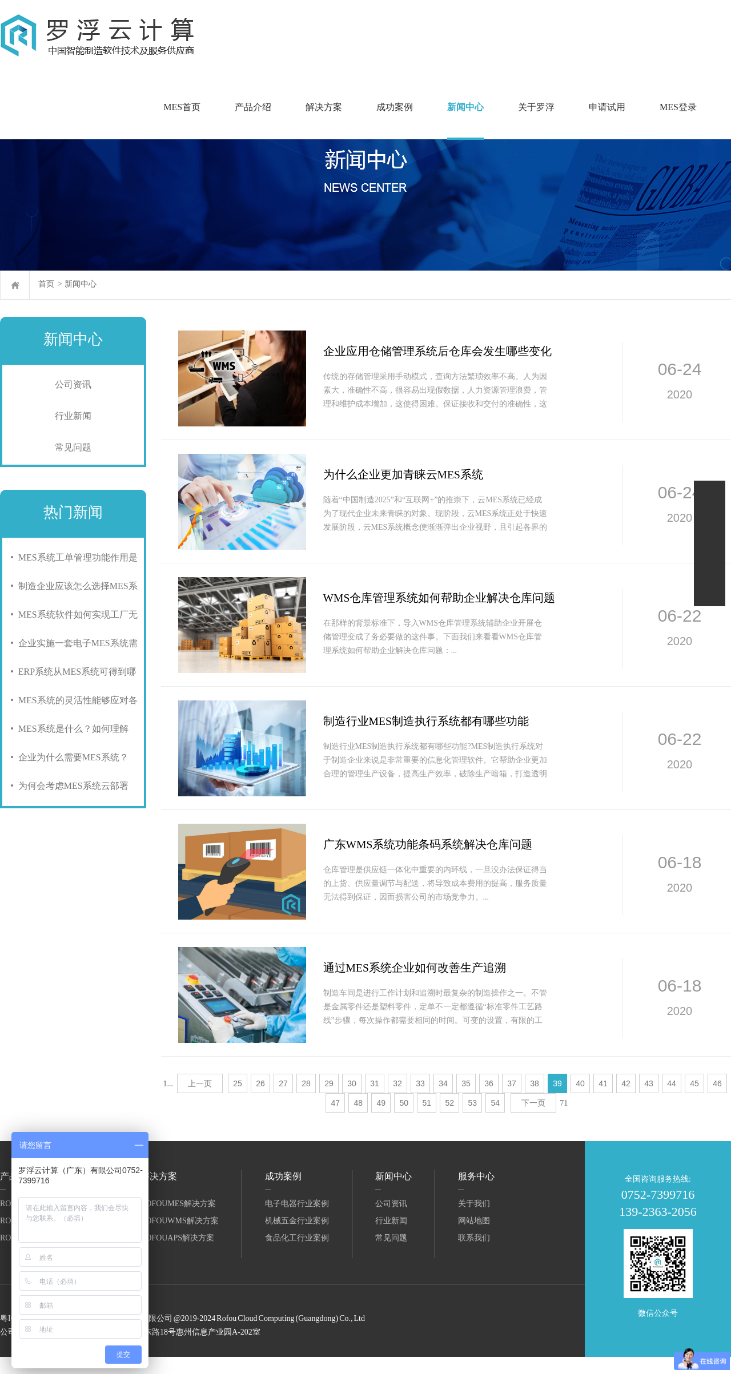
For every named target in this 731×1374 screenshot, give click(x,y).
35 (466, 1100)
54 (495, 1120)
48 (358, 1120)
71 (564, 1120)
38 (534, 1100)
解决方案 (324, 107)
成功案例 (394, 107)
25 (237, 1100)
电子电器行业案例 (297, 1220)
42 (625, 1100)
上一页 (200, 1100)
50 (404, 1120)
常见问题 (73, 447)
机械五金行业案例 (297, 1238)
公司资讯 (73, 384)
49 (381, 1120)
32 (397, 1100)
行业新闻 (73, 416)
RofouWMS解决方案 (179, 1238)
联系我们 (474, 1255)
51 (427, 1120)
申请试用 (607, 107)
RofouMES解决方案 (178, 1220)
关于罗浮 (536, 107)
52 (450, 1120)
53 (472, 1120)
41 (603, 1100)
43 (648, 1100)
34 (443, 1100)
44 (671, 1100)
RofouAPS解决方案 (177, 1255)
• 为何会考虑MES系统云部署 (67, 786)
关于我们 (474, 1220)
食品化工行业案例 (297, 1255)
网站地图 (474, 1238)
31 (374, 1100)
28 (306, 1100)
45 (694, 1100)
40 (580, 1100)
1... (168, 1101)
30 (351, 1100)
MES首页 (181, 107)
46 (717, 1100)
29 (329, 1100)
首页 (46, 284)
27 (283, 1100)
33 (420, 1100)
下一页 (533, 1120)
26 (260, 1100)
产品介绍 (253, 107)
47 (335, 1120)
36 (488, 1100)
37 (511, 1100)
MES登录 (678, 107)
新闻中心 (465, 107)
